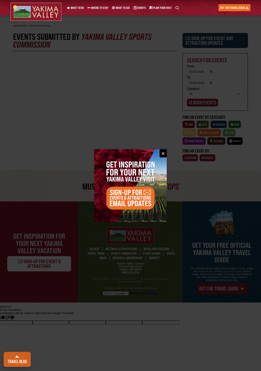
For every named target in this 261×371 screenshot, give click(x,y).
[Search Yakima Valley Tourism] (177, 7)
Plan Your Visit (161, 8)
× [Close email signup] (163, 153)
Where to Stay (97, 8)
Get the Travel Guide (234, 8)
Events (140, 8)
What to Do (75, 8)
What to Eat (121, 8)
